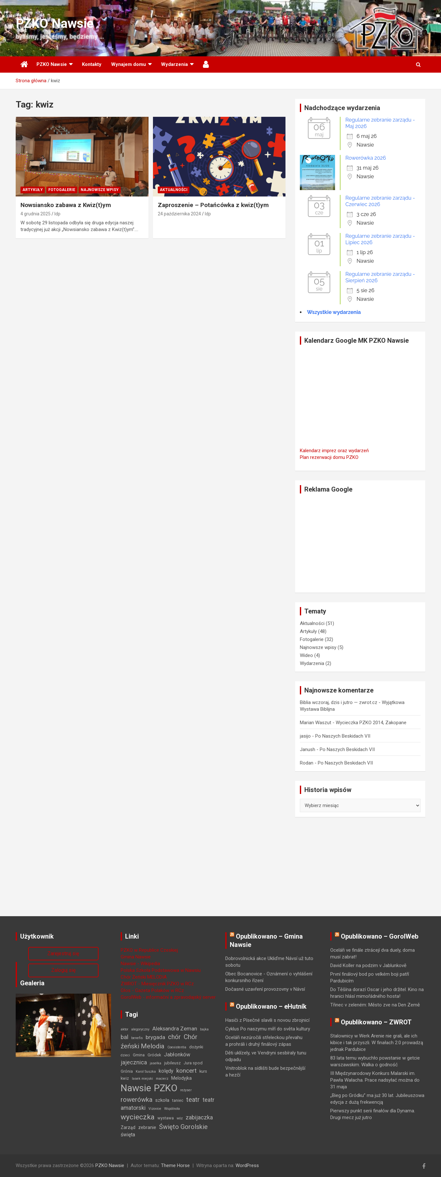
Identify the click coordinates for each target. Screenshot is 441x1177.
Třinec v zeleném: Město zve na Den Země (375, 1005)
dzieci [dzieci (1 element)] (125, 1055)
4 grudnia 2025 (35, 213)
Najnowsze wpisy (100, 190)
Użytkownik (206, 64)
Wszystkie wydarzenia (334, 312)
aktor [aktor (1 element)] (124, 1029)
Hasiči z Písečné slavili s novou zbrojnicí (267, 1020)
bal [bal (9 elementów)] (124, 1037)
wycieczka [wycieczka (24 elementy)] (138, 1117)
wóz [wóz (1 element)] (180, 1118)
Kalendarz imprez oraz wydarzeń (334, 450)
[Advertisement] (360, 543)
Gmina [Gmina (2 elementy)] (139, 1055)
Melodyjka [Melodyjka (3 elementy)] (181, 1078)
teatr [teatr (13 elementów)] (193, 1099)
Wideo (306, 655)
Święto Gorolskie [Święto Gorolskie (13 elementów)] (183, 1127)
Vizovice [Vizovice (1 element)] (154, 1109)
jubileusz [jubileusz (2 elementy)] (172, 1063)
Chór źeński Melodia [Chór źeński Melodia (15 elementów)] (159, 1041)
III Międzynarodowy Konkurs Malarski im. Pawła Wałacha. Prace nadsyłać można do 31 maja (375, 1080)
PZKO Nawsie (54, 23)
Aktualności (174, 190)
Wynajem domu (128, 64)
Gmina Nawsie (136, 957)
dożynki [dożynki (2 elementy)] (196, 1047)
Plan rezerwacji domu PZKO (329, 457)
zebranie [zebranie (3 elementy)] (147, 1127)
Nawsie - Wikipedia (140, 963)
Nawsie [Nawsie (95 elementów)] (136, 1088)
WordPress (247, 1165)
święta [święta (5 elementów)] (128, 1135)
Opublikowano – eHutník (271, 1006)
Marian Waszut (315, 722)
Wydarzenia (174, 64)
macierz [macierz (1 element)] (162, 1079)
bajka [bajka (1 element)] (204, 1029)
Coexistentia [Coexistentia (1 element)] (176, 1047)
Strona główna (24, 64)
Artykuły (32, 190)
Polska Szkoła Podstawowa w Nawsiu (161, 970)
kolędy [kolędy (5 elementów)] (166, 1071)
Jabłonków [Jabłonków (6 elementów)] (177, 1054)
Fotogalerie (61, 190)
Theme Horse (175, 1165)
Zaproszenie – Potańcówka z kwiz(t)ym (213, 205)
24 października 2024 (179, 213)
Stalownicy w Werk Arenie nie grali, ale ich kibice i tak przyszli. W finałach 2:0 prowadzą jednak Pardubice (376, 1042)
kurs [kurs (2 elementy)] (203, 1071)
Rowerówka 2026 (365, 158)
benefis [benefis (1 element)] (137, 1038)
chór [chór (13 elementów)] (174, 1037)
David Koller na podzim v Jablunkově (368, 965)
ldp (57, 213)
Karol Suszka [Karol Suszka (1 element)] (146, 1071)
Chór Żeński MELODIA (144, 977)
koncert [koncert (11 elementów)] (186, 1070)
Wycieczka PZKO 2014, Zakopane (371, 722)
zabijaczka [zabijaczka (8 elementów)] (199, 1117)
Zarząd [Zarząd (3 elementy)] (128, 1127)
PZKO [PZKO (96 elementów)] (165, 1088)
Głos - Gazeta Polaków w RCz (152, 990)
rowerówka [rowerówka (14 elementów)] (136, 1099)
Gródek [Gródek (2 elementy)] (154, 1055)
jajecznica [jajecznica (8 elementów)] (134, 1062)
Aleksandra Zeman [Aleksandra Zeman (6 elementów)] (174, 1028)
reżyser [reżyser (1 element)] (186, 1090)
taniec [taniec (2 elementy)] (177, 1100)
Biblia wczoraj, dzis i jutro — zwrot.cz (338, 702)
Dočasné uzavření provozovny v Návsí (265, 989)
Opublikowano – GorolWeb (379, 936)
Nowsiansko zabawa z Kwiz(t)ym (65, 205)
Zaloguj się (63, 970)
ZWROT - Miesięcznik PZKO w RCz (157, 984)
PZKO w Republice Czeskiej (149, 950)
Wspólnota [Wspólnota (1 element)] (172, 1109)
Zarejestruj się (63, 953)
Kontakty (91, 64)
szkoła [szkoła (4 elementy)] (162, 1100)
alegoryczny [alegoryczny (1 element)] (140, 1029)
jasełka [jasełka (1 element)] (155, 1063)
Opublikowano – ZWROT (376, 1022)
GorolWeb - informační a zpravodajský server (168, 997)
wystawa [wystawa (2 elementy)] (165, 1118)
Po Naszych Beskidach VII (342, 736)
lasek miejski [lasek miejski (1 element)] (142, 1079)
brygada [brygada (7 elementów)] (155, 1037)
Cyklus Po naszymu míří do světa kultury (267, 1029)
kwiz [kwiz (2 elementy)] (125, 1078)
